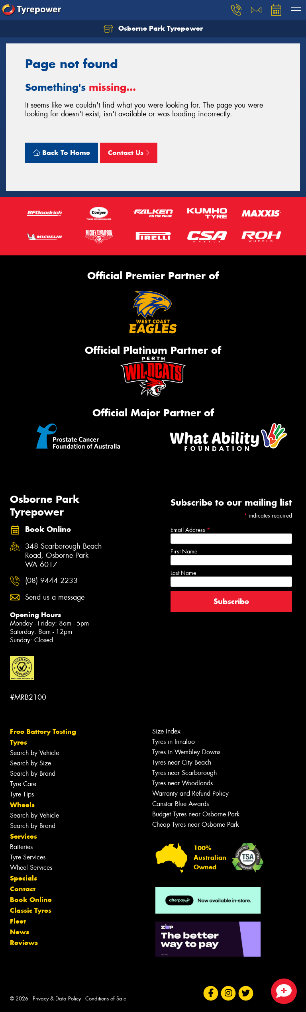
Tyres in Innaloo (173, 741)
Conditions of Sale (105, 998)
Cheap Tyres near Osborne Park (195, 824)
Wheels (22, 804)
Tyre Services (27, 857)
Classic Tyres (30, 910)
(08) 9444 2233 (51, 580)
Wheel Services (31, 867)
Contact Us (128, 152)
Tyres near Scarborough (184, 773)
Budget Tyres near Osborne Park (196, 814)
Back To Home (61, 152)
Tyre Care (23, 784)
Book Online (31, 899)
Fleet (18, 921)
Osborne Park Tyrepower (153, 28)
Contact (22, 889)
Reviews (24, 942)
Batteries (21, 847)
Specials (23, 878)
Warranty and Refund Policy (190, 793)
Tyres (18, 742)
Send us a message (54, 597)
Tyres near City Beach (181, 762)
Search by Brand (32, 773)
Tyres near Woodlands (182, 783)
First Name (184, 551)
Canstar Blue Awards (180, 804)
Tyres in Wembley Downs (186, 752)
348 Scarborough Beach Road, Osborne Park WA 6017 (63, 555)
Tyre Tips (22, 794)
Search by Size (30, 763)
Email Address (190, 529)
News (19, 932)
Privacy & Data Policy (57, 998)
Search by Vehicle (34, 753)
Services (23, 836)
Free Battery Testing (43, 731)
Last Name (183, 573)
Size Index (166, 731)
